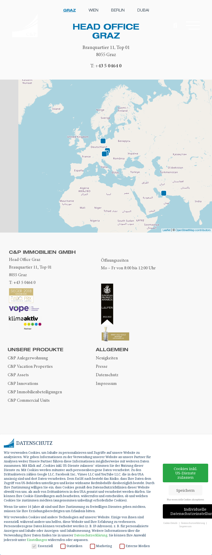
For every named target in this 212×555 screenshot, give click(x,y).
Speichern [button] (185, 490)
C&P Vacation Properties (30, 366)
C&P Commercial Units (29, 400)
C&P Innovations (23, 383)
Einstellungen (37, 540)
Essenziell (42, 546)
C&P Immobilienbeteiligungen (35, 392)
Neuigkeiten (107, 358)
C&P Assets (18, 375)
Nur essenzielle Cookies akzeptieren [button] (185, 499)
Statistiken (71, 546)
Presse (102, 366)
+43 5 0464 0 (108, 65)
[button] (192, 26)
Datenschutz (107, 375)
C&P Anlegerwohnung (28, 358)
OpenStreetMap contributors (193, 230)
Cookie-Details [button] (170, 523)
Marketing (101, 546)
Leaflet (166, 230)
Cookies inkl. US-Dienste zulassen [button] (185, 473)
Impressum (106, 383)
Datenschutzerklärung (90, 535)
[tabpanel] (106, 45)
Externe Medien (135, 546)
